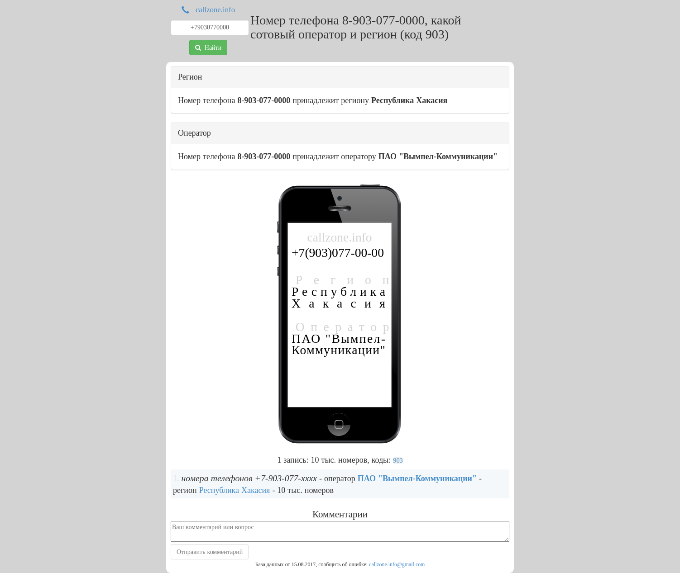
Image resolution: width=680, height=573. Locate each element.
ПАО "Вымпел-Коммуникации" (417, 478)
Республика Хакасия (234, 490)
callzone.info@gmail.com (397, 564)
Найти (208, 47)
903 (398, 460)
